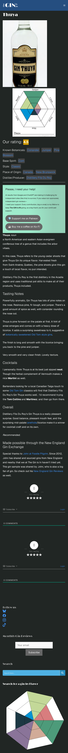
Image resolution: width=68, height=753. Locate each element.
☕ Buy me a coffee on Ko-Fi (24, 226)
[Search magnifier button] (62, 673)
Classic (15, 166)
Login (62, 509)
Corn (21, 161)
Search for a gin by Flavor (20, 684)
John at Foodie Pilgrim (35, 453)
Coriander (33, 150)
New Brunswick (45, 172)
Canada (28, 172)
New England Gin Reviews (48, 471)
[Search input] (31, 673)
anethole (32, 422)
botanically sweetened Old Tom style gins (29, 334)
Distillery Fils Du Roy (39, 177)
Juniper (46, 150)
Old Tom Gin (16, 390)
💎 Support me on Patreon (23, 218)
